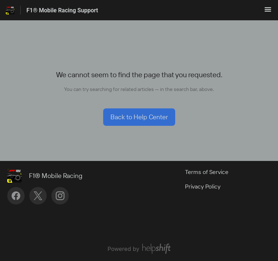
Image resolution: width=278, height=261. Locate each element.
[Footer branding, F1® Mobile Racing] (48, 175)
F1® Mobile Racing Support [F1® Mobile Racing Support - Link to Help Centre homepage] (62, 10)
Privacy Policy (202, 186)
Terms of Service (206, 171)
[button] (268, 11)
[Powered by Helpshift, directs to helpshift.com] (139, 249)
